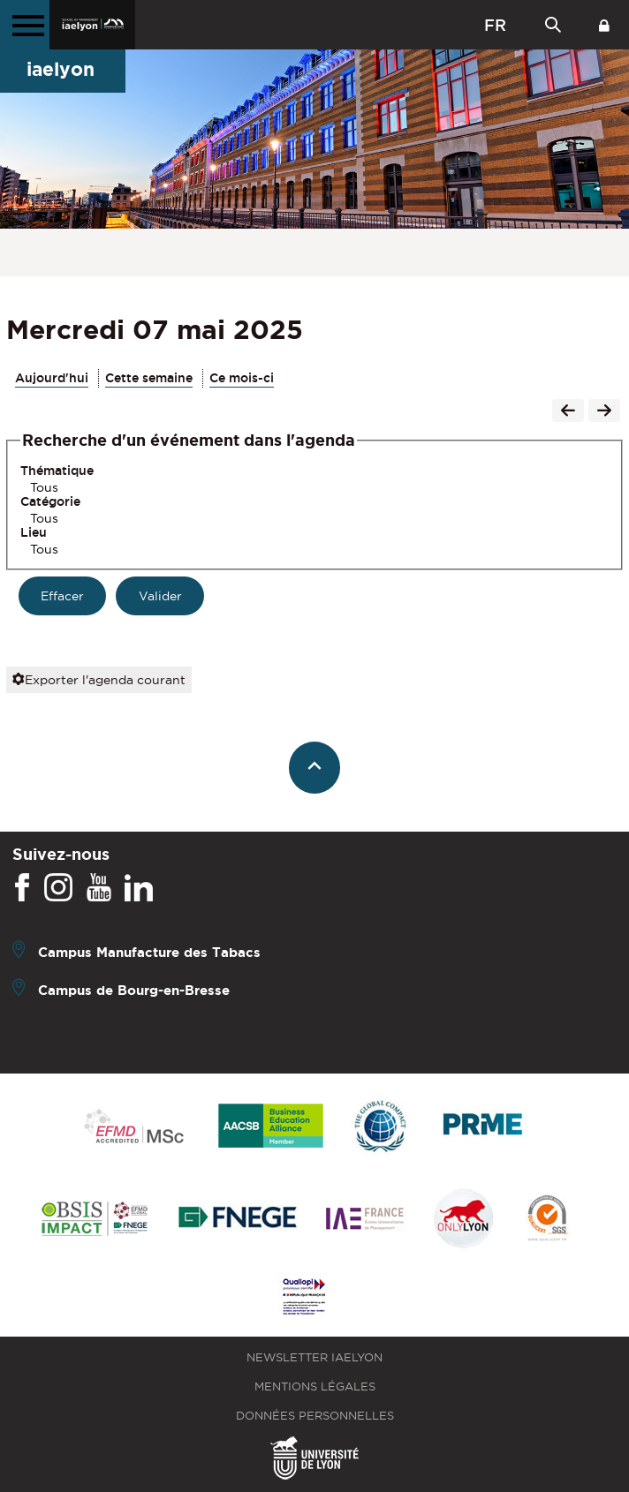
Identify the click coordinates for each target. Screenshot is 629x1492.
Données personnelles (315, 1415)
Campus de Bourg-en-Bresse (134, 990)
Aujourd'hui (51, 378)
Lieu (33, 532)
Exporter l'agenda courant (99, 680)
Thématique (57, 470)
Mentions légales (314, 1386)
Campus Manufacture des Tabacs (149, 952)
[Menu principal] (24, 24)
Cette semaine (149, 378)
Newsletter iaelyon (314, 1357)
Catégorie (50, 501)
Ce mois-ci (241, 378)
